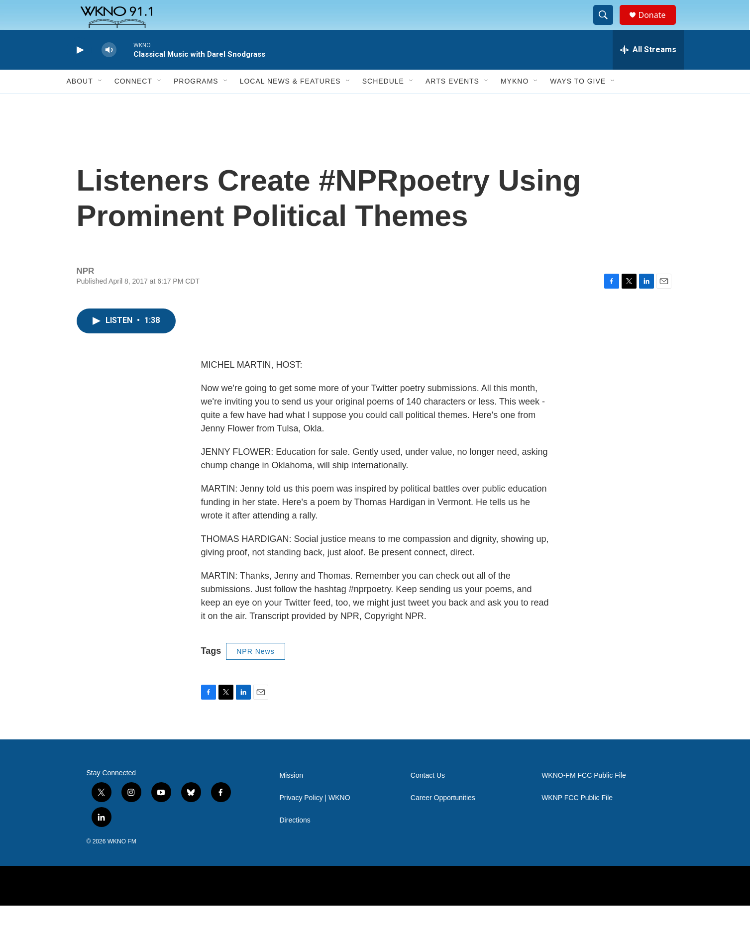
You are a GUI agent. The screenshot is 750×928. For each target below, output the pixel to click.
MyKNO (515, 103)
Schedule (383, 103)
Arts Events (452, 103)
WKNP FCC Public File (577, 820)
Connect (133, 103)
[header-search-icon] (608, 26)
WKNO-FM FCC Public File (583, 798)
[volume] (109, 72)
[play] (79, 72)
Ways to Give (578, 103)
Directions (295, 842)
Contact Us (428, 798)
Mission (291, 798)
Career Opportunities (443, 820)
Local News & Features (290, 103)
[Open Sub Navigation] (101, 103)
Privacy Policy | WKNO (315, 820)
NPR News (255, 674)
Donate (658, 26)
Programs (196, 103)
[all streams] (648, 72)
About (80, 103)
